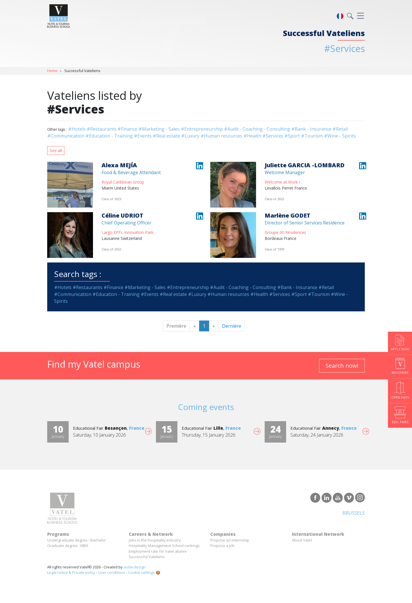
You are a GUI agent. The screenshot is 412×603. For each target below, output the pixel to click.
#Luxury (190, 136)
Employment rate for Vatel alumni (158, 551)
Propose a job (222, 545)
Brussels (353, 513)
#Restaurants (101, 129)
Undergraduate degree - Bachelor (76, 540)
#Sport (292, 136)
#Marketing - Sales (159, 129)
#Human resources (221, 136)
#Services (272, 136)
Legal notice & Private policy (71, 572)
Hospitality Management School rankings (164, 545)
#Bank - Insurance (311, 129)
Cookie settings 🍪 (144, 572)
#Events (143, 136)
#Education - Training (109, 136)
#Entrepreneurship (202, 129)
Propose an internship (229, 540)
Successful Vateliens (147, 556)
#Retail (340, 129)
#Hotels (77, 129)
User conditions (111, 572)
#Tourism (312, 136)
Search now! (342, 365)
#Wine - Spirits (340, 136)
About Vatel (302, 540)
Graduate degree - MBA (67, 545)
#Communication (65, 136)
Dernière (231, 326)
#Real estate (166, 136)
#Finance (127, 129)
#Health (252, 136)
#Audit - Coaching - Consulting (257, 129)
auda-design (135, 567)
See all (56, 150)
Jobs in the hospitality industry (155, 540)
